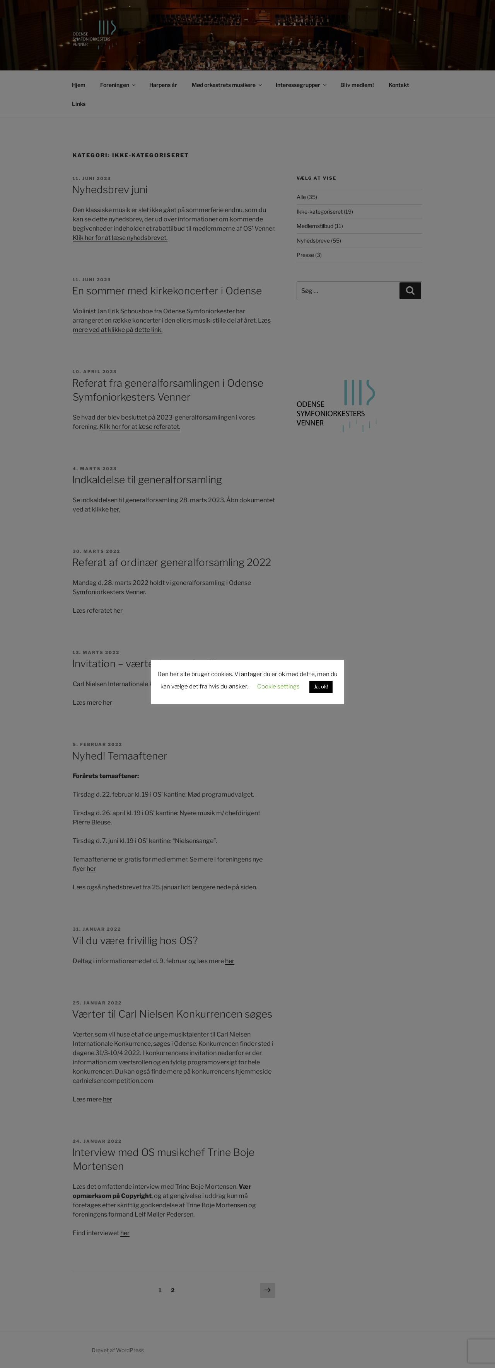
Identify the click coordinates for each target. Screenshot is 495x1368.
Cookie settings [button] (278, 686)
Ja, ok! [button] (321, 686)
